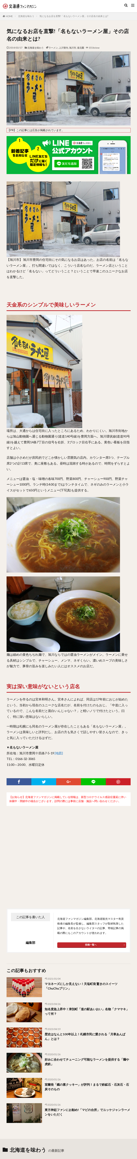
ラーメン (53, 47)
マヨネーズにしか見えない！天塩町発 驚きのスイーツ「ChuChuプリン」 (83, 986)
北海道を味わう (26, 16)
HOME (9, 16)
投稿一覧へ (91, 944)
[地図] (59, 753)
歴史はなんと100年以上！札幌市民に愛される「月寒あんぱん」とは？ (87, 1036)
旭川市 (72, 47)
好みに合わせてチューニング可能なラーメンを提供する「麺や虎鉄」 (84, 1062)
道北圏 (80, 47)
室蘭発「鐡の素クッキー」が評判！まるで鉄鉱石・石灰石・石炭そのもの (84, 1087)
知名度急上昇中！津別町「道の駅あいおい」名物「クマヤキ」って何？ (86, 1011)
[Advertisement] (69, 850)
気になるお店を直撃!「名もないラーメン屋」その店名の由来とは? (74, 16)
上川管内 (63, 47)
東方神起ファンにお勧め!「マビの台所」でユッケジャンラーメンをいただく (87, 1112)
